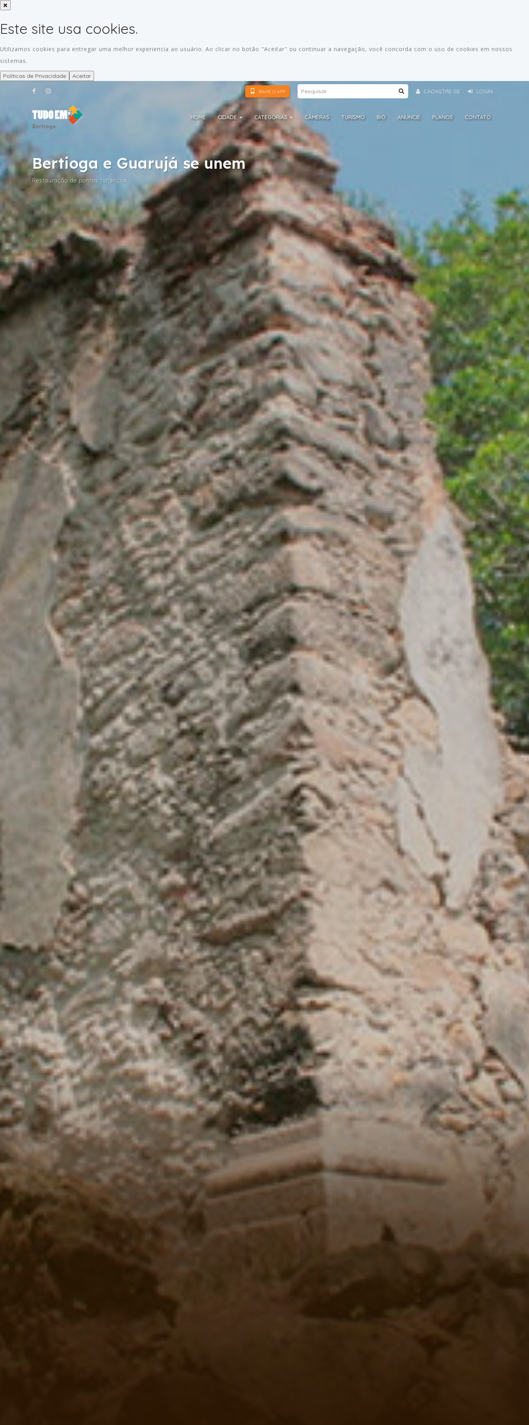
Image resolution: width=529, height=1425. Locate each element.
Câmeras (317, 117)
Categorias (273, 117)
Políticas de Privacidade (34, 75)
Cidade (230, 117)
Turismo (353, 117)
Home (198, 117)
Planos (442, 117)
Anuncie (409, 117)
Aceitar (81, 75)
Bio (381, 117)
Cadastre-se (438, 91)
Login (480, 91)
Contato (478, 117)
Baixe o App (267, 91)
